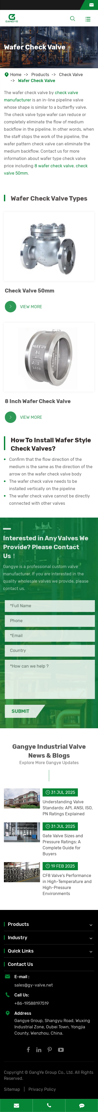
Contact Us (20, 964)
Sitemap (12, 1089)
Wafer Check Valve (36, 80)
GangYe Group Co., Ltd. (52, 1072)
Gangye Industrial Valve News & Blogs (49, 755)
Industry (17, 938)
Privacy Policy (42, 1089)
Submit (24, 711)
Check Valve (71, 74)
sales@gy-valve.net (33, 985)
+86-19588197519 (31, 1003)
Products (40, 74)
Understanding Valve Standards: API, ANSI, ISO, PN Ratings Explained (68, 807)
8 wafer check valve (54, 165)
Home (15, 74)
